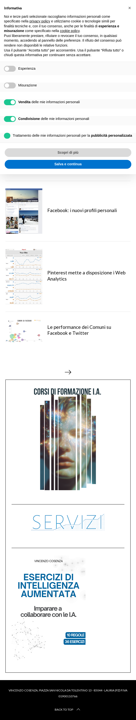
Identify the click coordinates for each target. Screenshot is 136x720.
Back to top (68, 709)
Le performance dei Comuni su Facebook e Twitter (79, 330)
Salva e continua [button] (68, 164)
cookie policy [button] (69, 31)
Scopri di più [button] (68, 152)
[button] (130, 8)
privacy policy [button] (40, 21)
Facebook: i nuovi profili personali (82, 210)
